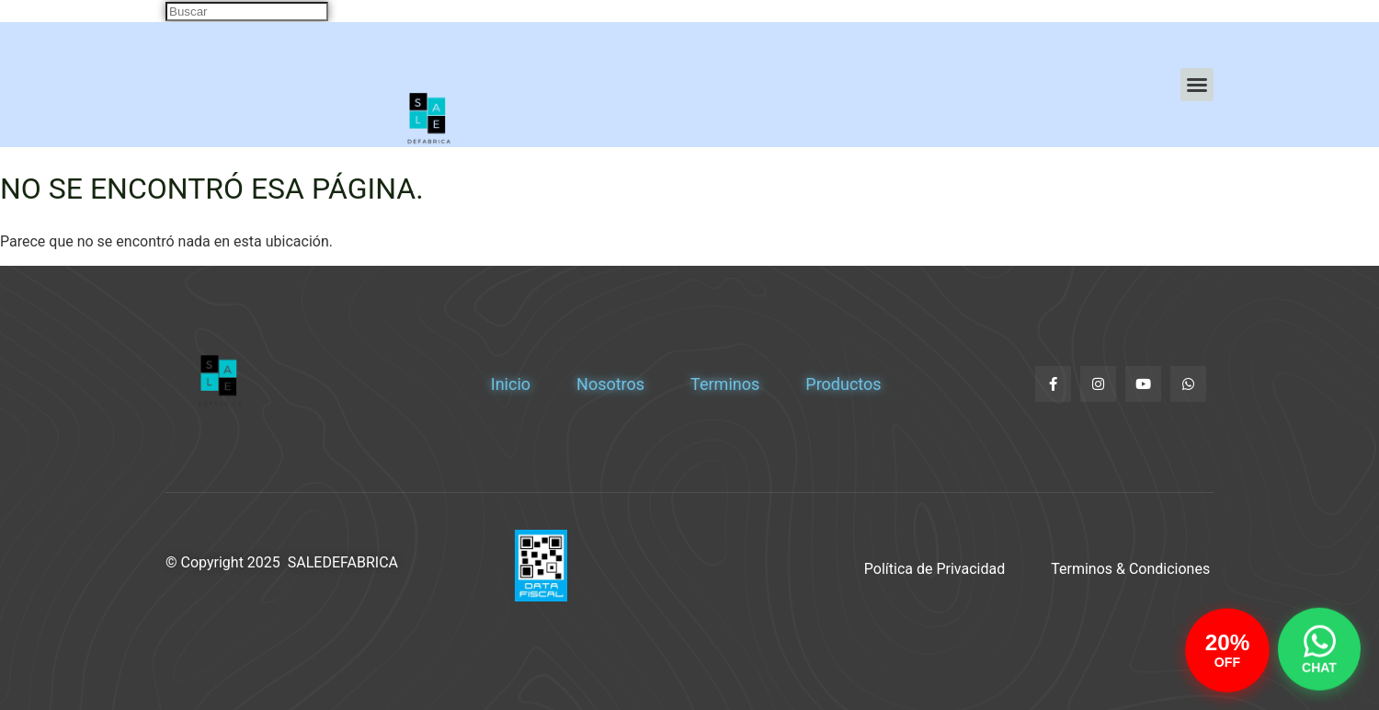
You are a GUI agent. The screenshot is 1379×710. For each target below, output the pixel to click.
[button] (1197, 84)
